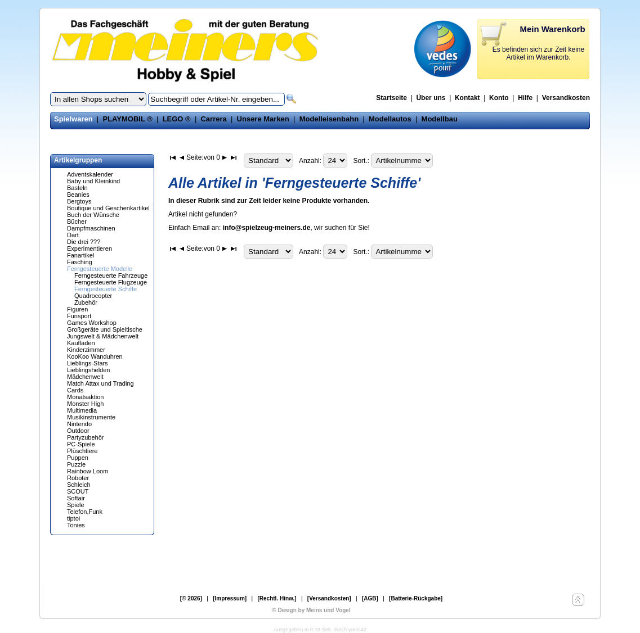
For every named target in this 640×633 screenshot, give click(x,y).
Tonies (76, 525)
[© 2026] (191, 598)
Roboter (78, 477)
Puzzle (76, 464)
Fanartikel (80, 255)
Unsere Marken (263, 119)
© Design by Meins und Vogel (311, 610)
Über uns (430, 98)
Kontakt (467, 98)
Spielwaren (73, 119)
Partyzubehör (85, 437)
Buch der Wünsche (93, 214)
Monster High (85, 403)
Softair (76, 498)
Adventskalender (90, 174)
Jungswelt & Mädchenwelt (102, 336)
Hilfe (525, 98)
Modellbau (440, 119)
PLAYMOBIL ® (127, 119)
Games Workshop (92, 322)
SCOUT (78, 491)
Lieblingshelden (88, 370)
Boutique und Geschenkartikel (108, 208)
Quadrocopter (93, 295)
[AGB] (370, 598)
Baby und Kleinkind (93, 181)
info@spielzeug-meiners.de (267, 228)
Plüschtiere (82, 450)
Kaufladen (81, 343)
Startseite (391, 98)
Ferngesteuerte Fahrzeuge (110, 275)
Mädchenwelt (85, 376)
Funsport (79, 316)
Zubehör (85, 302)
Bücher (77, 221)
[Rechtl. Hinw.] (276, 598)
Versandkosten (566, 98)
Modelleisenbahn (329, 119)
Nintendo (79, 424)
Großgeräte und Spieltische (104, 329)
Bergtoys (79, 201)
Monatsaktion (85, 397)
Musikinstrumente (91, 417)
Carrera (213, 119)
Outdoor (78, 430)
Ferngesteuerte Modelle (99, 268)
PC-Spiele (81, 444)
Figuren (77, 309)
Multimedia (82, 410)
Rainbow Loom (87, 471)
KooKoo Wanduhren (95, 356)
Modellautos (390, 119)
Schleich (79, 484)
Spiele (75, 504)
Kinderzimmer (86, 349)
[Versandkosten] (329, 598)
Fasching (79, 262)
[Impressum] (230, 598)
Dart (73, 235)
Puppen (77, 457)
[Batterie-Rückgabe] (415, 598)
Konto (499, 98)
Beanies (78, 194)
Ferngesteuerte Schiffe (105, 289)
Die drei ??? (83, 241)
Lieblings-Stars (87, 363)
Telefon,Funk (84, 511)
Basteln (77, 187)
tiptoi (73, 518)
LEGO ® (177, 119)
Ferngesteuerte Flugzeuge (110, 282)
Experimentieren (89, 248)
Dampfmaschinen (91, 228)
